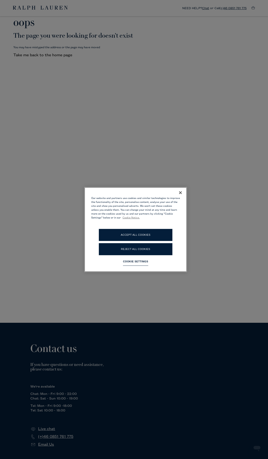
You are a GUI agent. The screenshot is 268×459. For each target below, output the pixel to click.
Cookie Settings (135, 261)
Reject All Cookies (135, 249)
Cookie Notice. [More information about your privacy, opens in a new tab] (131, 217)
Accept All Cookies (135, 234)
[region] (135, 229)
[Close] (180, 192)
